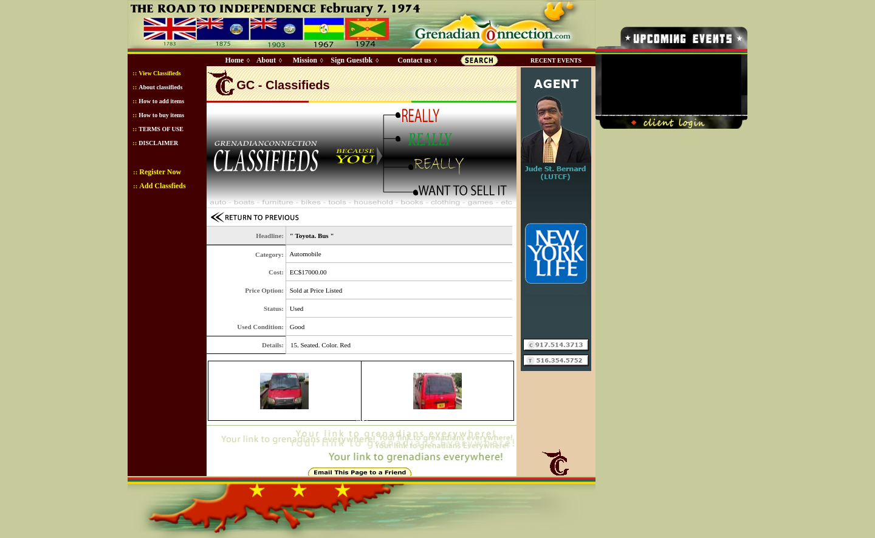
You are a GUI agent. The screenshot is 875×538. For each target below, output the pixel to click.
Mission (305, 60)
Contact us (414, 60)
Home (234, 60)
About (266, 60)
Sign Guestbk (354, 60)
